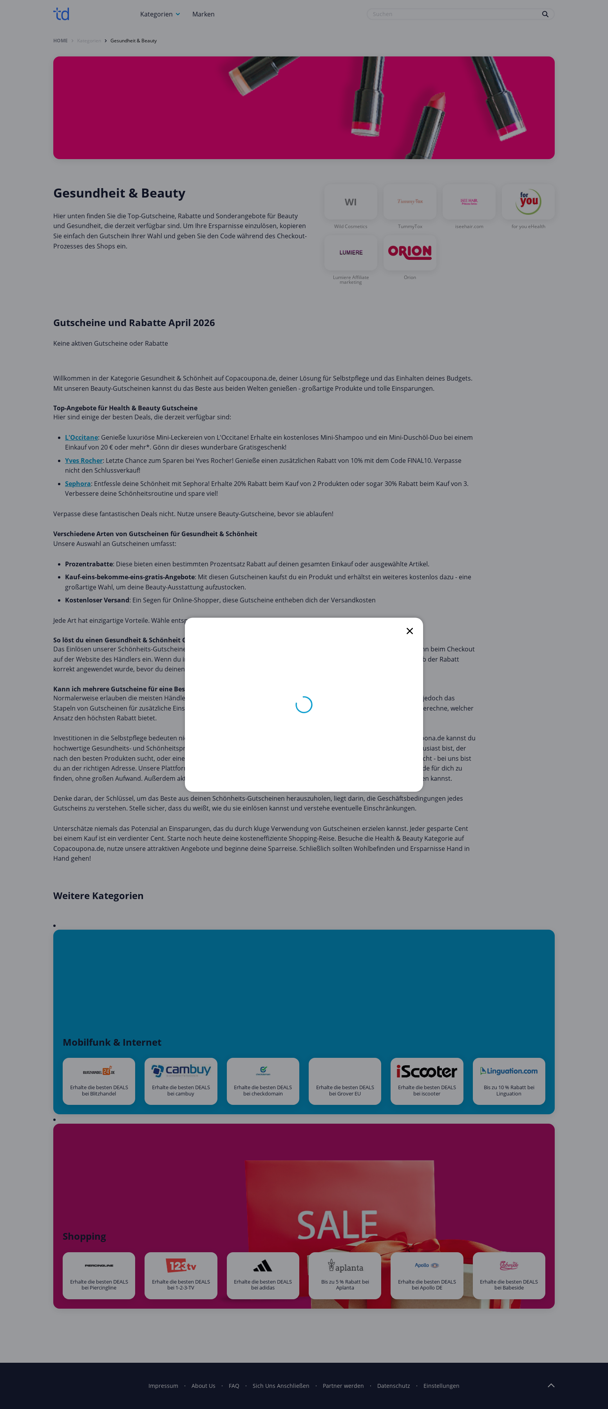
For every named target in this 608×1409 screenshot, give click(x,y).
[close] (410, 631)
